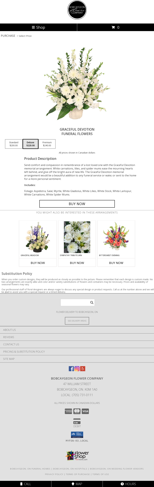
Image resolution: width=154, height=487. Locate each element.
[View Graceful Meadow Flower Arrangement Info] (38, 237)
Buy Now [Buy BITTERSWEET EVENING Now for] (116, 263)
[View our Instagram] (77, 370)
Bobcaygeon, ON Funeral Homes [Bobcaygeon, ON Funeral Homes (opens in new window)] (30, 468)
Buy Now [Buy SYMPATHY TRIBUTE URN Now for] (77, 263)
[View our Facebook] (71, 370)
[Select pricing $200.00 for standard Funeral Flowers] (13, 144)
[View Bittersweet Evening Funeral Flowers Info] (116, 237)
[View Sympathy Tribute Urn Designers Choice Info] (77, 237)
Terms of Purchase (78, 474)
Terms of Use (100, 474)
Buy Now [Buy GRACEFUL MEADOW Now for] (38, 263)
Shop (38, 27)
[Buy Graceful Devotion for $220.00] (77, 204)
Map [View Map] (77, 484)
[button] (77, 435)
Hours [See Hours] (128, 484)
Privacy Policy (54, 474)
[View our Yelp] (82, 370)
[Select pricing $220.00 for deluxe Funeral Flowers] (30, 144)
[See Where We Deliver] (77, 320)
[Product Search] (78, 302)
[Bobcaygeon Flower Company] (77, 18)
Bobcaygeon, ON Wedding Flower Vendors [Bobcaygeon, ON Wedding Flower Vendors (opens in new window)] (117, 468)
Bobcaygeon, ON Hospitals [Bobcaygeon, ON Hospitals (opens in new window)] (70, 468)
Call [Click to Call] (25, 484)
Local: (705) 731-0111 (77, 395)
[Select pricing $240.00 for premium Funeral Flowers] (47, 144)
